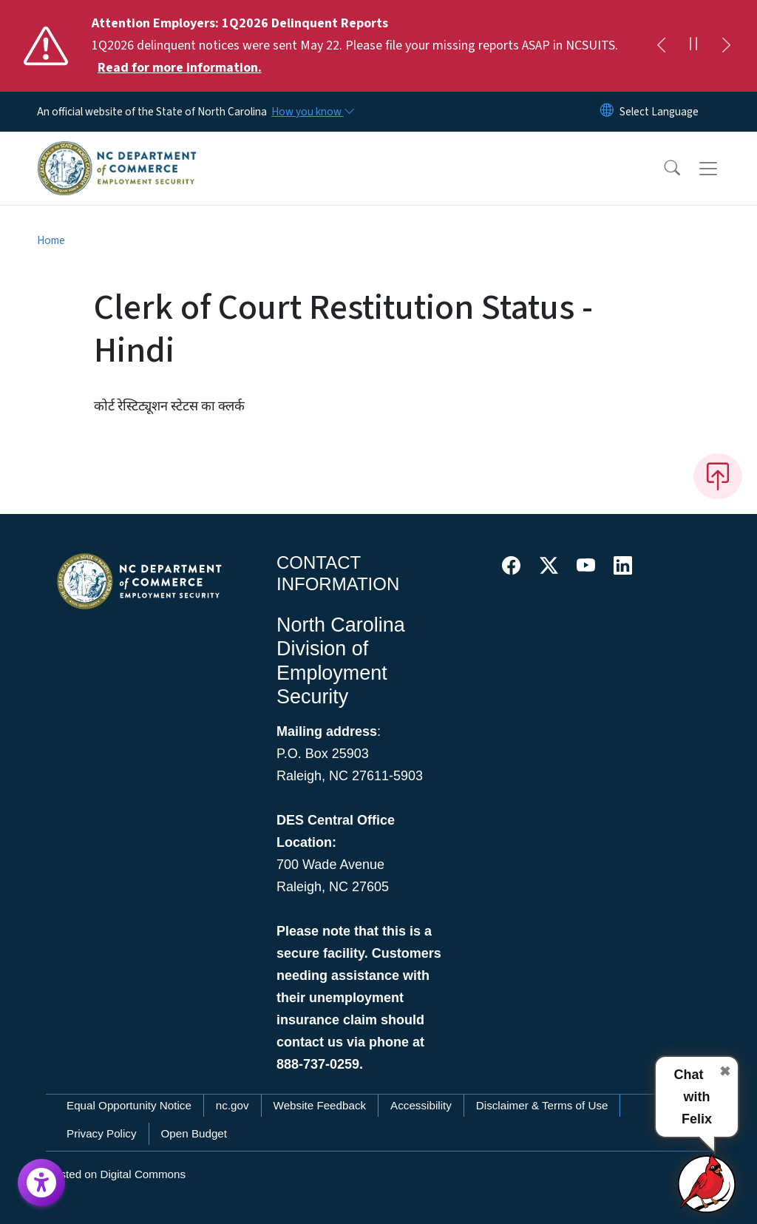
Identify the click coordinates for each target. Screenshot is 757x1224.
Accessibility (421, 1105)
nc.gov (232, 1105)
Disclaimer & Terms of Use (542, 1105)
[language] (659, 112)
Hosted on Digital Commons (116, 1174)
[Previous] (661, 46)
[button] (662, 168)
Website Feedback (320, 1105)
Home (51, 240)
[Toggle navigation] (722, 168)
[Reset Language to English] (607, 112)
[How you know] (312, 112)
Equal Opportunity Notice (129, 1105)
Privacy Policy (102, 1133)
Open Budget (194, 1133)
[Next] (726, 46)
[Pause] (693, 46)
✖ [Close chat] (724, 1071)
